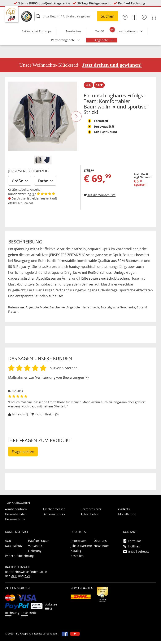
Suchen (108, 16)
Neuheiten (73, 31)
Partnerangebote (63, 40)
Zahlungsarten (17, 588)
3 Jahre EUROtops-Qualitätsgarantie (44, 3)
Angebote (102, 40)
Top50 (99, 31)
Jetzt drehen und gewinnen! (112, 65)
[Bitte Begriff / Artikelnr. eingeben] (76, 16)
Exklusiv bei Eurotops (37, 31)
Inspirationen (128, 31)
